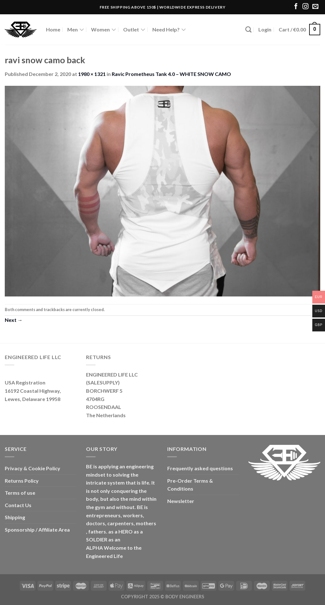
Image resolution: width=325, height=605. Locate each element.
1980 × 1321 (92, 74)
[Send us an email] (315, 6)
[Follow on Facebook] (296, 6)
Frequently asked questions (200, 468)
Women (103, 29)
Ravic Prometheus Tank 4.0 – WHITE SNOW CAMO (171, 74)
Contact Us (18, 505)
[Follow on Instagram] (305, 6)
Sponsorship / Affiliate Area (37, 530)
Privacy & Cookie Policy (32, 468)
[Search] (248, 29)
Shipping (15, 517)
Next (14, 320)
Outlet (134, 29)
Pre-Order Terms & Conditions (190, 485)
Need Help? (169, 29)
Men (75, 29)
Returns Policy (22, 481)
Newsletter (180, 501)
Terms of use (20, 493)
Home (53, 29)
